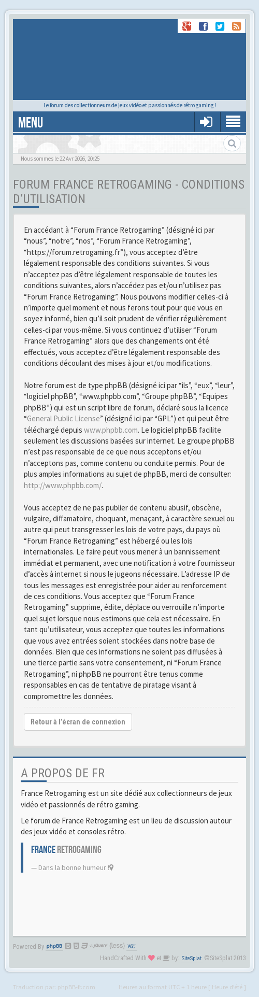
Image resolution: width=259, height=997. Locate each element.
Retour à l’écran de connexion (78, 722)
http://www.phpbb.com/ (63, 485)
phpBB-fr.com (76, 986)
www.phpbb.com (111, 430)
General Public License (63, 418)
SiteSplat (192, 958)
